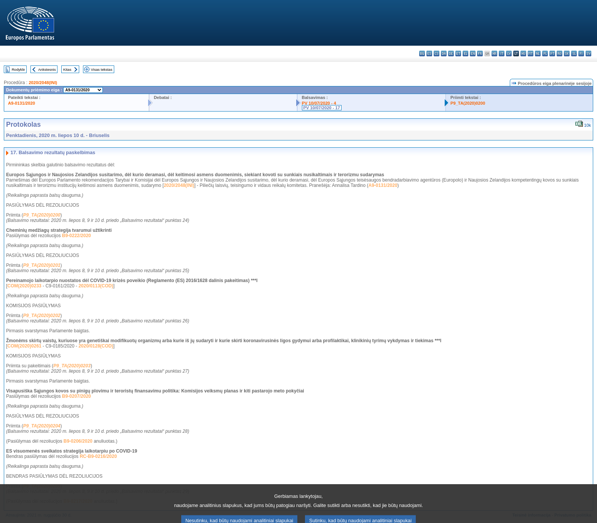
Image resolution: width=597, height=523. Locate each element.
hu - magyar (523, 53)
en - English (473, 53)
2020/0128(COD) (95, 346)
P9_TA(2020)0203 (72, 365)
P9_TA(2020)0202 (42, 315)
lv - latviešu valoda (509, 53)
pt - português (552, 53)
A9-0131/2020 (21, 103)
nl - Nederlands (538, 53)
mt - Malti (530, 53)
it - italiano (501, 53)
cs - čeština (436, 53)
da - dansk (444, 53)
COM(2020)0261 (24, 346)
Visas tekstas (101, 69)
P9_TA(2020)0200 (467, 103)
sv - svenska (588, 53)
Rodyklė (18, 69)
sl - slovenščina (574, 53)
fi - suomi (581, 53)
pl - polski (545, 53)
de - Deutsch (451, 53)
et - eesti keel (458, 53)
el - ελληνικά (465, 53)
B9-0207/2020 (76, 396)
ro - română (559, 53)
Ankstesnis (47, 69)
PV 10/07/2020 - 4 (319, 103)
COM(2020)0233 (24, 286)
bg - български (422, 53)
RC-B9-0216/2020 (98, 456)
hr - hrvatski (494, 53)
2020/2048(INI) (43, 82)
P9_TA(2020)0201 (42, 265)
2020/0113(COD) (95, 286)
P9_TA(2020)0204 (42, 426)
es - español (429, 53)
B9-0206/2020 (78, 441)
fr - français (480, 53)
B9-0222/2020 (76, 235)
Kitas (67, 69)
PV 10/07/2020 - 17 (321, 107)
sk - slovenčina (567, 53)
